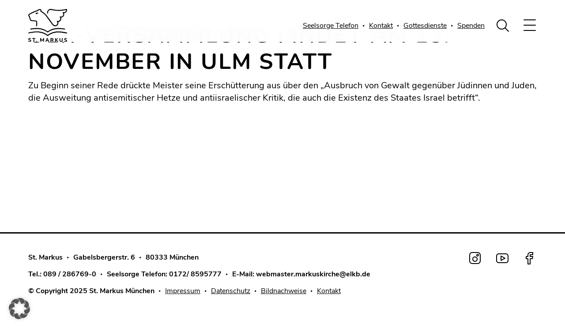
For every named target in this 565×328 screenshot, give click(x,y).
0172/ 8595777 (195, 274)
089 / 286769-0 (69, 274)
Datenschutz (230, 291)
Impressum (182, 291)
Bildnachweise (283, 291)
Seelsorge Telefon (330, 25)
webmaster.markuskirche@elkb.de (313, 274)
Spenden (471, 25)
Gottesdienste (425, 25)
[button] (19, 308)
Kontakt (381, 25)
